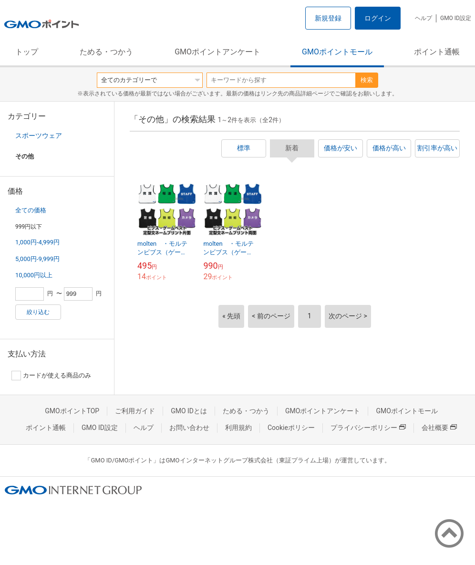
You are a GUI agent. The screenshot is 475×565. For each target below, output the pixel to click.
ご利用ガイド (135, 411)
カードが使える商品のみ (51, 375)
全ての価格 (30, 210)
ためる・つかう (106, 51)
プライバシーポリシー (368, 427)
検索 (367, 80)
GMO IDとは (189, 411)
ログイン (377, 18)
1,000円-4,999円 (37, 242)
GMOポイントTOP (72, 411)
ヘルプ (423, 18)
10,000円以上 (33, 275)
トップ (26, 51)
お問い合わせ (189, 427)
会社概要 (439, 427)
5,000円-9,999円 (37, 258)
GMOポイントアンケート (217, 51)
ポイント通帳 (437, 51)
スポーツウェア (38, 135)
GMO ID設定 (455, 18)
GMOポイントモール (337, 51)
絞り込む (38, 312)
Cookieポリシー (291, 427)
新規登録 (328, 18)
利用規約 (238, 427)
